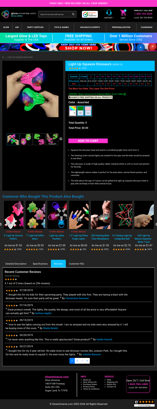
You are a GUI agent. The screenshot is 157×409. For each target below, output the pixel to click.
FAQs (109, 380)
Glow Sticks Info (90, 382)
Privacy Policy (89, 387)
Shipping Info (112, 382)
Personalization (121, 27)
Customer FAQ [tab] (76, 263)
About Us (87, 380)
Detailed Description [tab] (15, 263)
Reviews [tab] (58, 263)
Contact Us (111, 387)
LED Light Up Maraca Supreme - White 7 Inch (144, 238)
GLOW (6, 27)
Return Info (111, 384)
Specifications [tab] (40, 263)
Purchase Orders (90, 384)
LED (17, 27)
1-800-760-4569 (143, 14)
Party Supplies (35, 27)
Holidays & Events (90, 27)
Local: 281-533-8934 (143, 17)
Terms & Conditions (91, 389)
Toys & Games (61, 27)
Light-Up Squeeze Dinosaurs (20, 57)
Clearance (146, 27)
